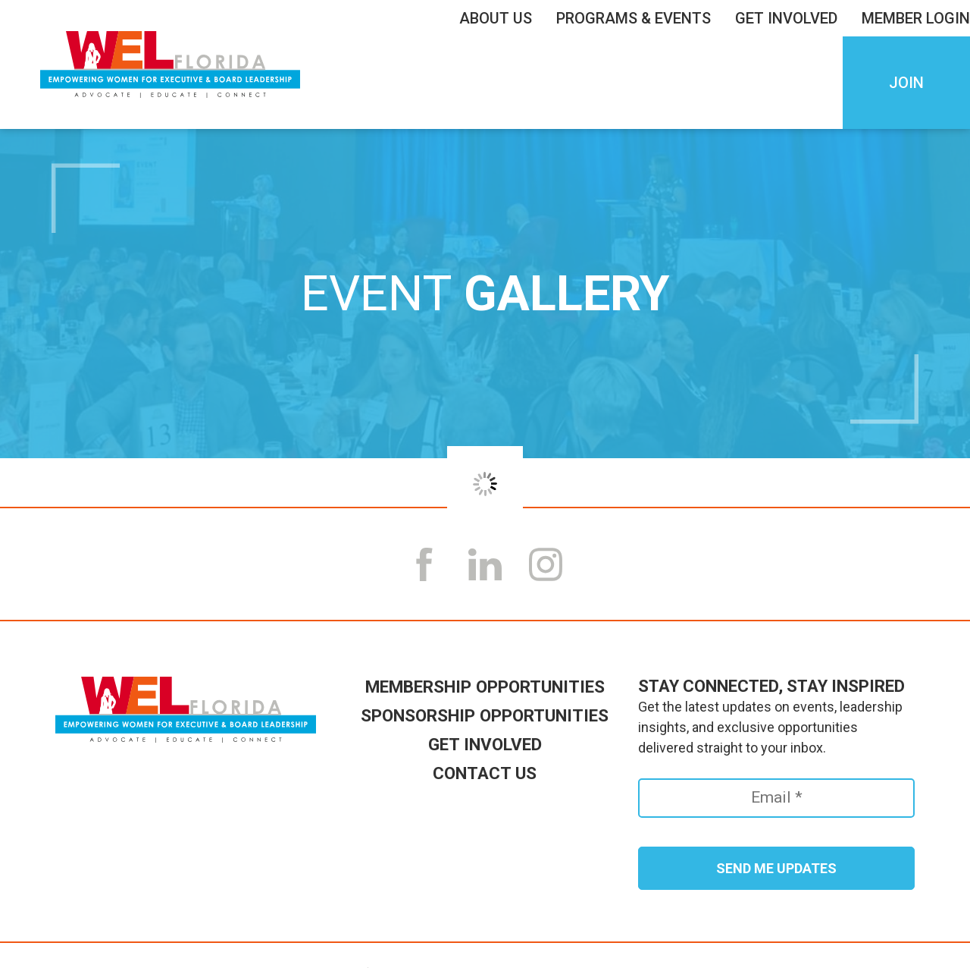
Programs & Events (637, 18)
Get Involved (790, 18)
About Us (499, 18)
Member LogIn (916, 18)
